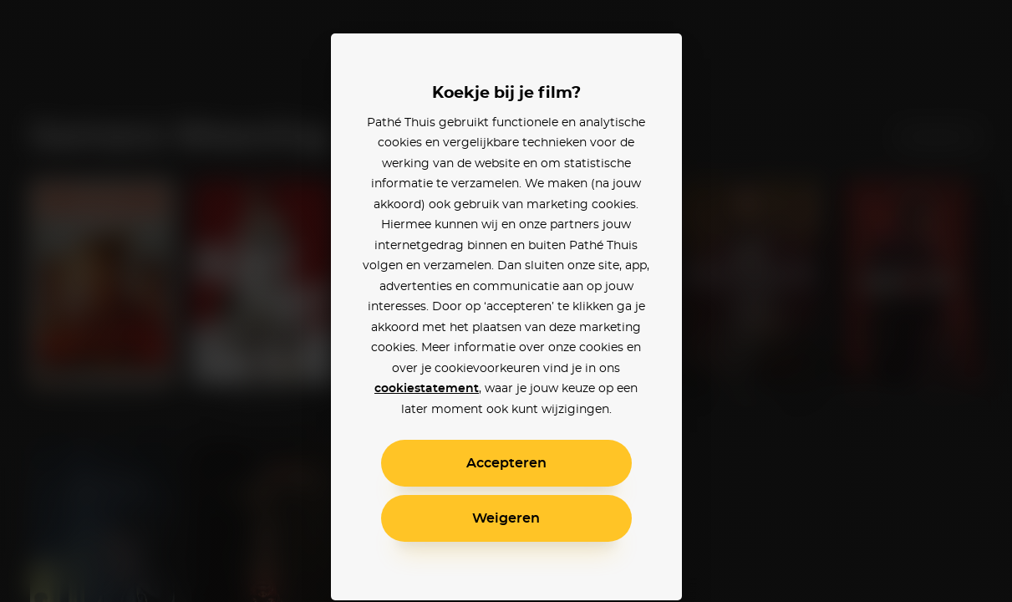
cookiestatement (426, 389)
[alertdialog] (506, 301)
